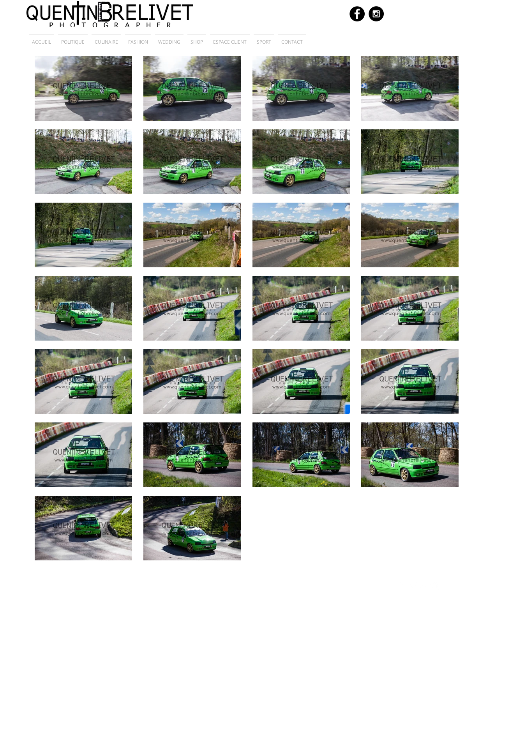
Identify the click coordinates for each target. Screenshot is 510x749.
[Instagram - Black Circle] (376, 13)
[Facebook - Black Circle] (357, 13)
